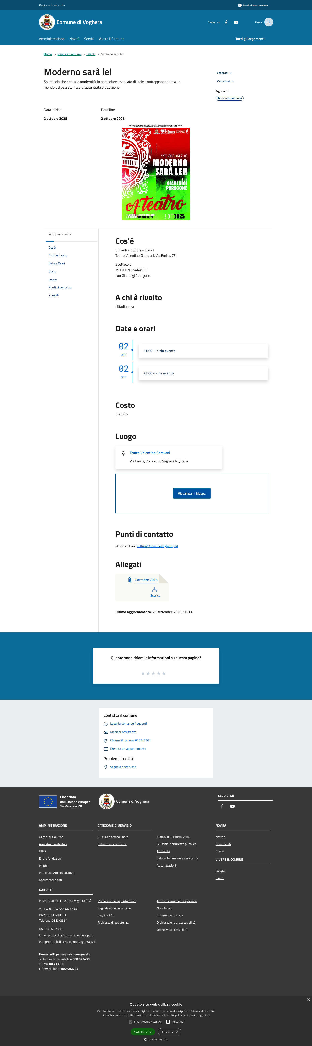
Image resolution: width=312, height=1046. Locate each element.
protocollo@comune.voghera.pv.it (70, 935)
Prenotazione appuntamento (117, 901)
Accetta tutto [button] (143, 1031)
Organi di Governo (51, 836)
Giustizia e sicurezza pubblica (176, 843)
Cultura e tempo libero (113, 836)
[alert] (156, 1021)
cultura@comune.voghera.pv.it (157, 546)
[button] (156, 1039)
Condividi (225, 73)
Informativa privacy (170, 915)
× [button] (308, 999)
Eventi (90, 54)
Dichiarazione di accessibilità (176, 922)
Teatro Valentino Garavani (150, 452)
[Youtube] (233, 22)
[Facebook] (223, 22)
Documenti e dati (50, 879)
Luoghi (220, 871)
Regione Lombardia (52, 5)
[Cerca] (268, 22)
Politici (43, 865)
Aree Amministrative (53, 844)
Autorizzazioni (166, 865)
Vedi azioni (226, 81)
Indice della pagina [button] (60, 234)
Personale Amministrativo (56, 872)
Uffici (42, 851)
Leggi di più (204, 1015)
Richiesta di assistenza (113, 922)
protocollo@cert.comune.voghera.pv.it (70, 941)
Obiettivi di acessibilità (172, 929)
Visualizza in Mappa (192, 493)
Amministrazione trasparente (177, 901)
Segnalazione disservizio (114, 908)
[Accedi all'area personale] (253, 5)
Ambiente (163, 851)
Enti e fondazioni (50, 858)
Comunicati (223, 844)
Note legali (164, 908)
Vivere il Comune (69, 54)
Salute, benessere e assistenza (177, 858)
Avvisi (220, 851)
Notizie (220, 836)
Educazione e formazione (173, 836)
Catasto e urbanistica (112, 844)
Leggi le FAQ (106, 915)
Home (48, 54)
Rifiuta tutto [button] (169, 1031)
